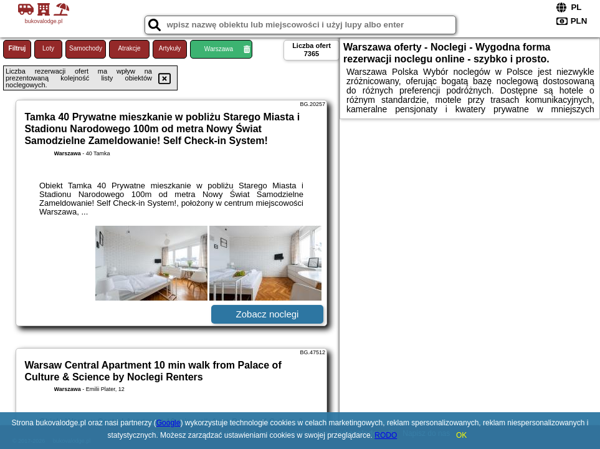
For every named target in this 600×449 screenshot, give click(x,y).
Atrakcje (129, 48)
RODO (385, 435)
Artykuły (170, 48)
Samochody (85, 48)
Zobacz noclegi (267, 314)
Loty (48, 48)
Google (168, 422)
